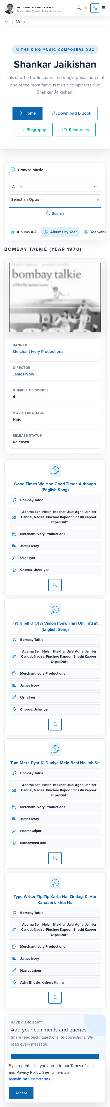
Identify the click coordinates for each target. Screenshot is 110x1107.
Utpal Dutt (59, 522)
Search (55, 213)
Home (27, 113)
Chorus (26, 569)
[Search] (79, 8)
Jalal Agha (75, 511)
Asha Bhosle (30, 982)
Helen (47, 511)
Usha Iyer (27, 557)
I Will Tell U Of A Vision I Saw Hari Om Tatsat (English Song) (55, 626)
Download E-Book (71, 113)
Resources (75, 130)
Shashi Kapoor (84, 517)
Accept (21, 1093)
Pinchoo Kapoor (59, 517)
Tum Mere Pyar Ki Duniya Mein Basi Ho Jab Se (55, 763)
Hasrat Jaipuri (31, 830)
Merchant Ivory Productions (38, 351)
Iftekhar (59, 511)
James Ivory (23, 374)
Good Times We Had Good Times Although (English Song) (55, 487)
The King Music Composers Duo (55, 49)
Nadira (39, 517)
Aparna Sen (31, 511)
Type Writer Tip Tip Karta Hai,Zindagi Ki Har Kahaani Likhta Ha (55, 899)
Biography (33, 130)
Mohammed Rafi (33, 842)
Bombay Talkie (31, 500)
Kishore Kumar (53, 982)
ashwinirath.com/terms (29, 1079)
